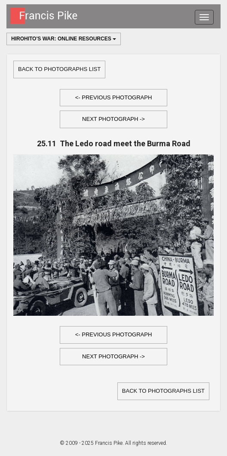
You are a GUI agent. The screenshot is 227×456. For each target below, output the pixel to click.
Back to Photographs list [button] (59, 69)
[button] (113, 98)
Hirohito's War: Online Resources (63, 39)
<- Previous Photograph (113, 97)
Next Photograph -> (113, 119)
